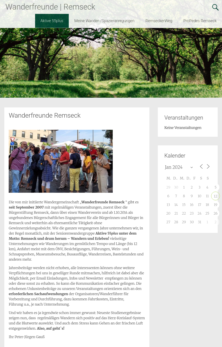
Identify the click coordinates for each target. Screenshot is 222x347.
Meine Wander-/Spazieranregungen (104, 20)
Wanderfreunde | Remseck (50, 7)
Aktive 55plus (52, 20)
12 (215, 196)
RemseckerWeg (158, 20)
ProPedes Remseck (200, 20)
